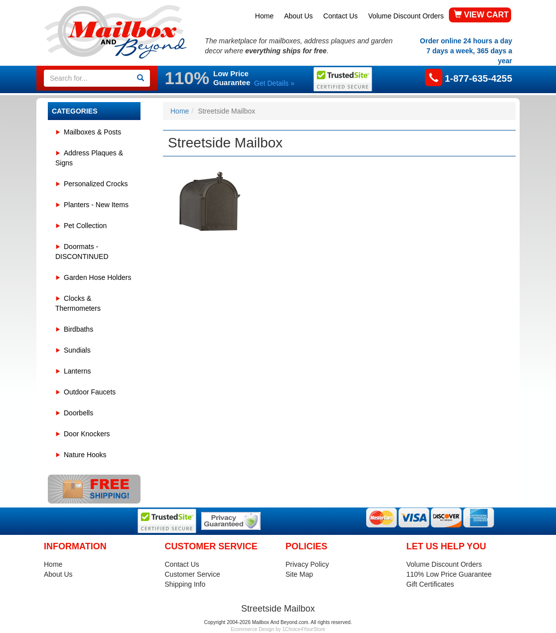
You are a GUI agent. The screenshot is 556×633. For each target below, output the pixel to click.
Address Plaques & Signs (89, 158)
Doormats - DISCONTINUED (82, 251)
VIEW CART (481, 14)
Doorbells (78, 413)
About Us (298, 16)
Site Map (299, 574)
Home (264, 16)
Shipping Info (185, 584)
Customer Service (192, 574)
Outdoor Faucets (90, 392)
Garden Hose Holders (97, 277)
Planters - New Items (96, 205)
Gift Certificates (430, 584)
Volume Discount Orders (406, 16)
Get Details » (274, 83)
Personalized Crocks (96, 184)
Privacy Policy (307, 564)
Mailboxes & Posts (92, 132)
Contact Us (340, 16)
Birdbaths (78, 329)
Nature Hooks (85, 455)
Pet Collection (85, 226)
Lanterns (77, 371)
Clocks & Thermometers (78, 303)
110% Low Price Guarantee (449, 574)
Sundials (77, 350)
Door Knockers (87, 434)
